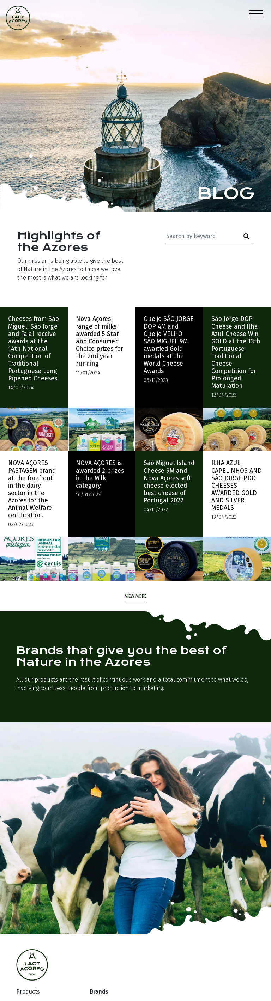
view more (135, 596)
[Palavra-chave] (202, 236)
